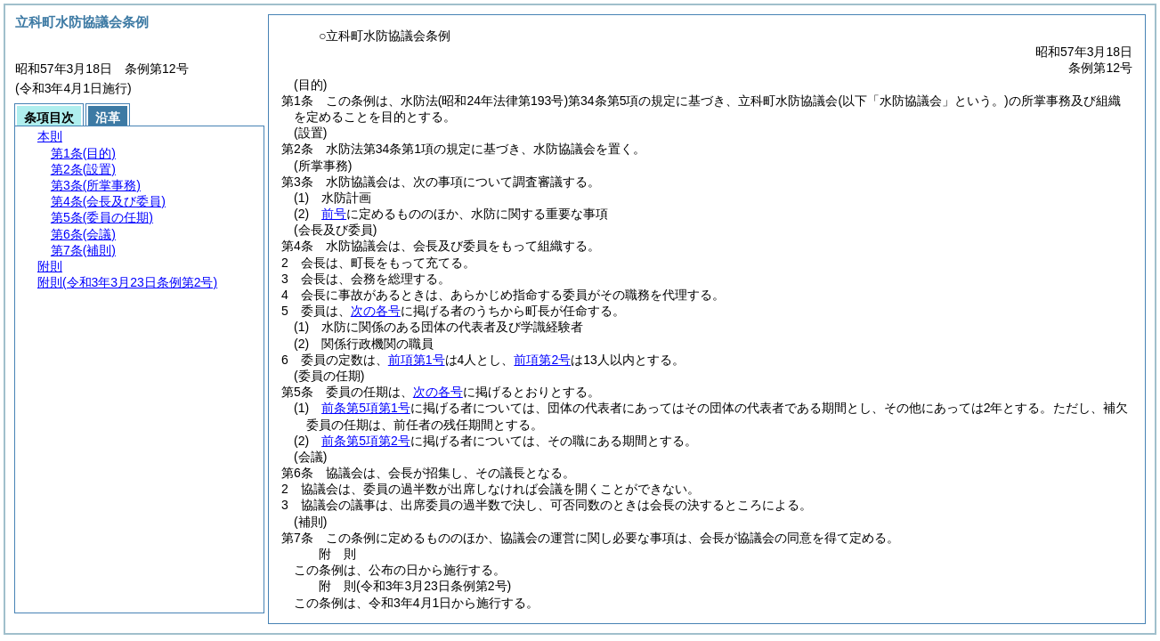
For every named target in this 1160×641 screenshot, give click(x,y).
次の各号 (376, 311)
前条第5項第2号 (365, 441)
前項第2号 (542, 360)
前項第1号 (416, 360)
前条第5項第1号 (365, 408)
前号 (333, 214)
